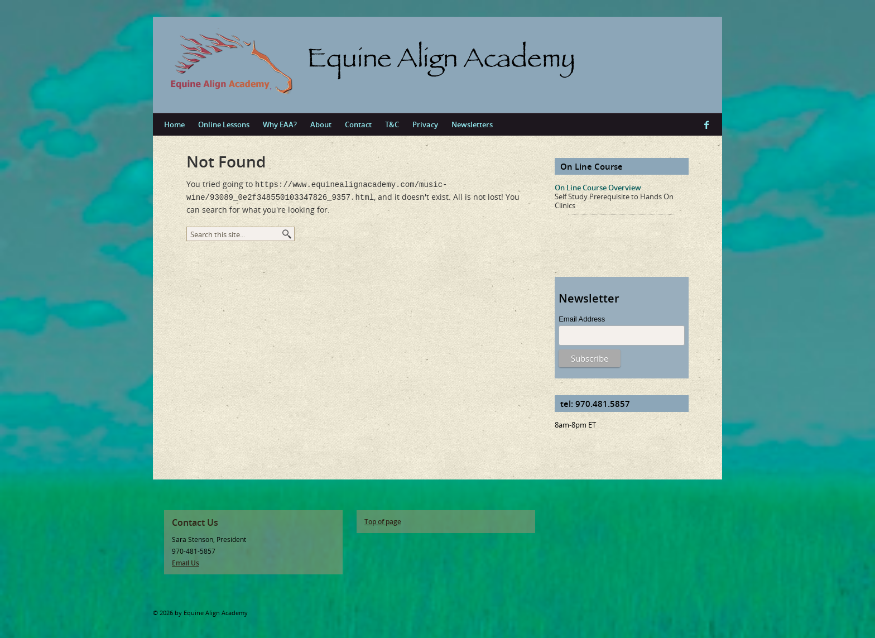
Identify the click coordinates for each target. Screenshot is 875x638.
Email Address (582, 319)
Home (174, 124)
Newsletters (472, 124)
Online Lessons (223, 124)
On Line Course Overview (598, 188)
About (320, 124)
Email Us (185, 563)
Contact (358, 124)
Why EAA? (280, 124)
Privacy (425, 124)
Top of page (382, 521)
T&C (392, 124)
